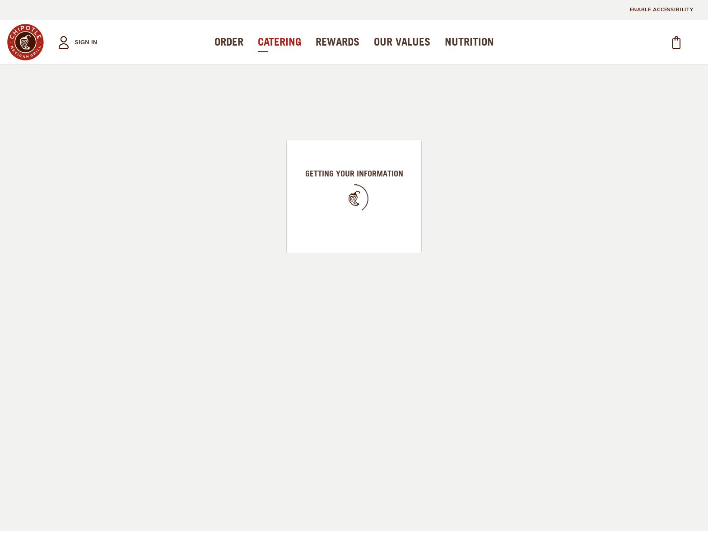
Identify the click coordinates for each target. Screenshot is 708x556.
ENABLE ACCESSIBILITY (662, 9)
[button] (75, 42)
